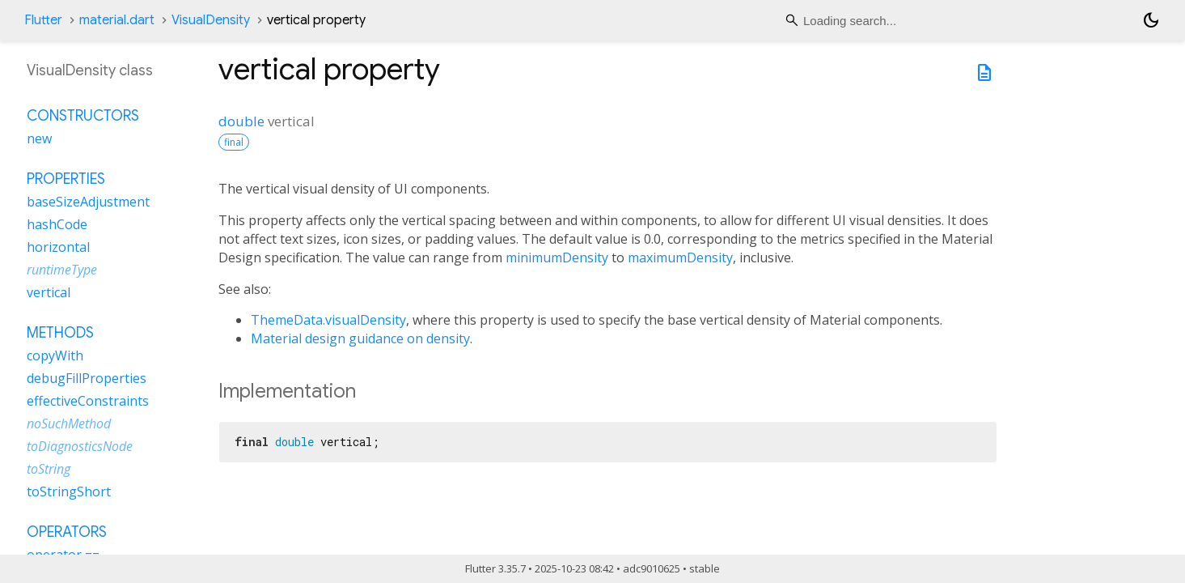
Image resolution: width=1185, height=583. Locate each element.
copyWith (55, 355)
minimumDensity (557, 257)
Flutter (43, 20)
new (39, 138)
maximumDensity (680, 257)
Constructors (83, 116)
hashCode (57, 224)
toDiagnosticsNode (80, 446)
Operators (67, 532)
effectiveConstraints (88, 401)
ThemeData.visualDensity (328, 320)
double (241, 121)
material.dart (116, 20)
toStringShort (69, 491)
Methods (60, 333)
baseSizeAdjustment (88, 202)
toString (48, 469)
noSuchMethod (69, 423)
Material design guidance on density (360, 338)
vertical (48, 292)
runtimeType (62, 270)
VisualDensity (210, 20)
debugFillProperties (86, 378)
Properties (66, 179)
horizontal (58, 247)
